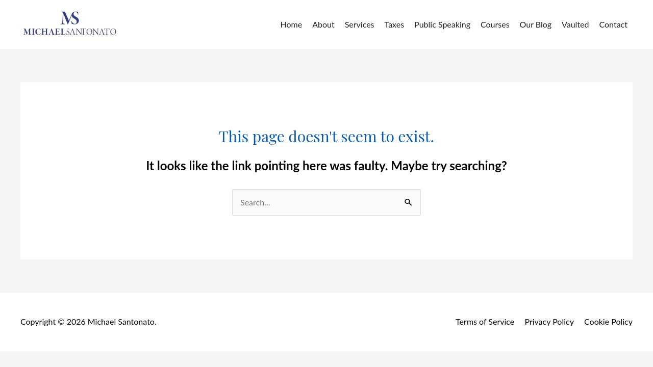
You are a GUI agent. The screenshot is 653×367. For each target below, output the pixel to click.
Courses (495, 24)
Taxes (395, 24)
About (323, 24)
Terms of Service (485, 321)
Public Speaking (442, 24)
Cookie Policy (608, 321)
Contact (613, 24)
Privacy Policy (549, 321)
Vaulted (575, 24)
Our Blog (536, 24)
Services (359, 24)
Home (292, 24)
